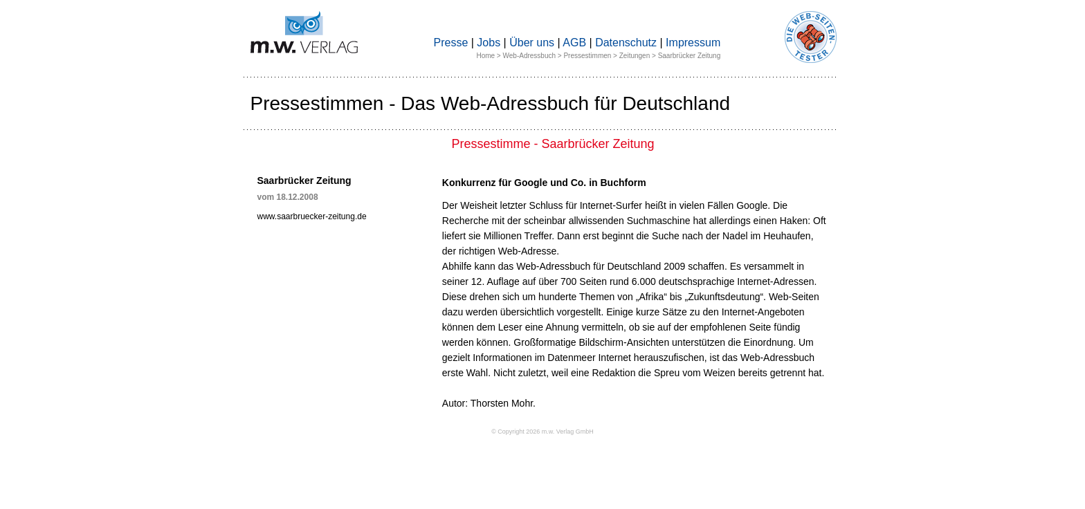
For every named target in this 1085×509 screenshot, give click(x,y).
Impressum (693, 42)
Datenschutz (626, 42)
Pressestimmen (587, 55)
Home (485, 55)
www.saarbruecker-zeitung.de (312, 216)
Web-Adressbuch (529, 55)
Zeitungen (634, 55)
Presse (451, 42)
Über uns (531, 42)
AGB (574, 42)
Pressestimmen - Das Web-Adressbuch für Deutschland (490, 103)
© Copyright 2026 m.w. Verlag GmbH (542, 431)
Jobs (488, 42)
